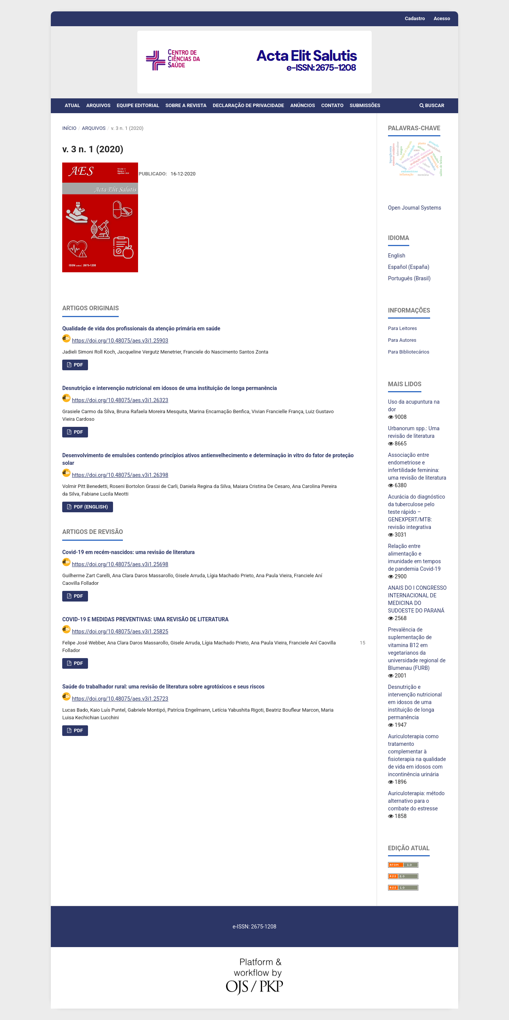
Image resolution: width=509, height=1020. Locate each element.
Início (69, 128)
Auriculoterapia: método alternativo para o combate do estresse (416, 801)
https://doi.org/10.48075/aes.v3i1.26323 (120, 404)
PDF (77, 368)
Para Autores (402, 340)
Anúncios (302, 105)
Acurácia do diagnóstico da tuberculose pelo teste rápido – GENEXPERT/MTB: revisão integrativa (416, 512)
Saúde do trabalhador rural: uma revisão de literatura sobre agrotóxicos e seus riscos (163, 690)
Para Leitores (402, 328)
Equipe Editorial (138, 105)
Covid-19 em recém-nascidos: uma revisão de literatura (128, 556)
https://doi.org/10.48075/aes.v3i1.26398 (120, 479)
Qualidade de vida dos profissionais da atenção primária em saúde (141, 332)
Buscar (432, 105)
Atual (72, 105)
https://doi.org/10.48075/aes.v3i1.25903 (120, 344)
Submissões (365, 105)
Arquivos (98, 105)
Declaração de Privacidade (248, 105)
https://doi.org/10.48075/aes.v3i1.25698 (120, 568)
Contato (332, 105)
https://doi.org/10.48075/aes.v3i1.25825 (120, 635)
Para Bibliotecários (408, 352)
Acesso (442, 18)
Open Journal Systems (414, 208)
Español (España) (408, 267)
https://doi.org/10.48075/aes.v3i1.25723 (120, 702)
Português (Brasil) (409, 278)
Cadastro (415, 18)
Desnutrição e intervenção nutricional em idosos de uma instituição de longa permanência (169, 392)
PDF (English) (90, 510)
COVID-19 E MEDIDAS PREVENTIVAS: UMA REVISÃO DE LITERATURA (145, 623)
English (396, 256)
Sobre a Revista (185, 105)
